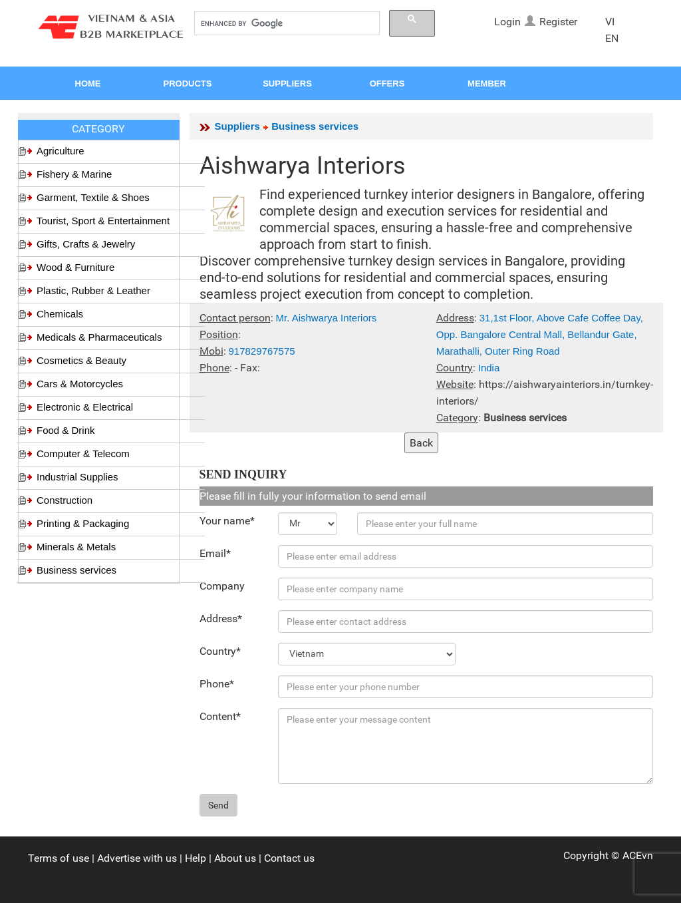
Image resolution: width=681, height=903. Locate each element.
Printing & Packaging (83, 523)
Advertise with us (137, 858)
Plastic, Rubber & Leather (93, 290)
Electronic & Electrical (85, 407)
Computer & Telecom (83, 453)
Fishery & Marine (74, 174)
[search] (285, 23)
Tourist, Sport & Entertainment (103, 220)
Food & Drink (66, 430)
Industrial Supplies (77, 476)
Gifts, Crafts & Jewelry (86, 244)
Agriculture (60, 150)
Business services (76, 570)
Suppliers (237, 126)
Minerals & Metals (76, 546)
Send (218, 805)
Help (195, 858)
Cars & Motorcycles (80, 383)
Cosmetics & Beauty (81, 360)
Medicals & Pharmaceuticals (99, 337)
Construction (64, 500)
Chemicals (60, 313)
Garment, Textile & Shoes (93, 197)
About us (235, 858)
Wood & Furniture (75, 267)
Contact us (289, 858)
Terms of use (58, 858)
